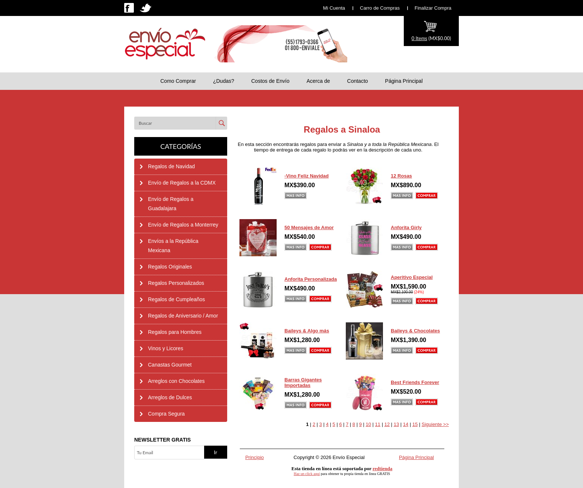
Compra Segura (166, 414)
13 (396, 424)
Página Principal (404, 81)
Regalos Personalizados (176, 283)
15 (415, 424)
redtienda (382, 468)
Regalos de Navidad (171, 166)
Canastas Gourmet (170, 365)
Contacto (357, 81)
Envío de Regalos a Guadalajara (170, 203)
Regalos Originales (170, 267)
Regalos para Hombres (175, 332)
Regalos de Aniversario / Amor (183, 316)
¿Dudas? (223, 81)
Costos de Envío (270, 81)
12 (387, 424)
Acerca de (318, 81)
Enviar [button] (221, 123)
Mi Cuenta (334, 8)
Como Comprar (178, 81)
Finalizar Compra (433, 8)
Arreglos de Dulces (170, 397)
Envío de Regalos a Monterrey (183, 225)
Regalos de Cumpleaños (176, 299)
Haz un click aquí (307, 474)
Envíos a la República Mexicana (173, 245)
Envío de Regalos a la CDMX (182, 183)
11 (377, 424)
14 (405, 424)
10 (368, 424)
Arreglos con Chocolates (176, 381)
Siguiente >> (435, 424)
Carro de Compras (380, 8)
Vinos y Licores (165, 348)
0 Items (419, 38)
